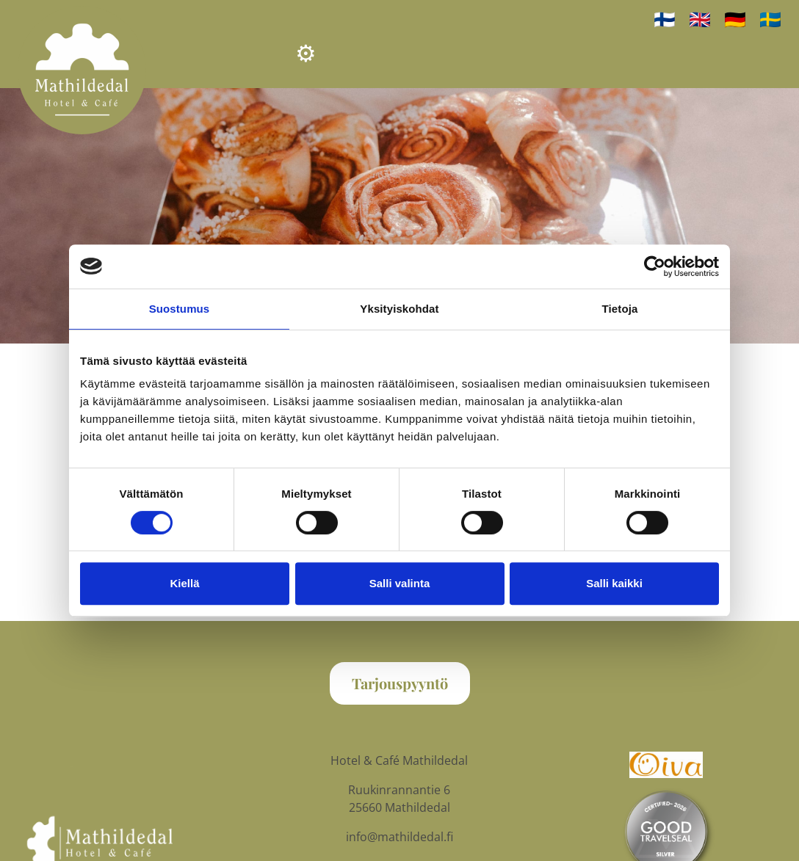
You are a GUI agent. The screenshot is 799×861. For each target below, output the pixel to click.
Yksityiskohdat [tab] (399, 308)
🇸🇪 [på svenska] (770, 19)
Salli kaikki (614, 583)
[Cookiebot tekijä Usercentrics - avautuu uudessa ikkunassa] (654, 266)
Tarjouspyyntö (400, 683)
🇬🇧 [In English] (700, 19)
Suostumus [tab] (179, 308)
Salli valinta (399, 583)
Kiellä (184, 583)
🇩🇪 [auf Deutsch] (735, 19)
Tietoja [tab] (620, 308)
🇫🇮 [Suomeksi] (665, 19)
